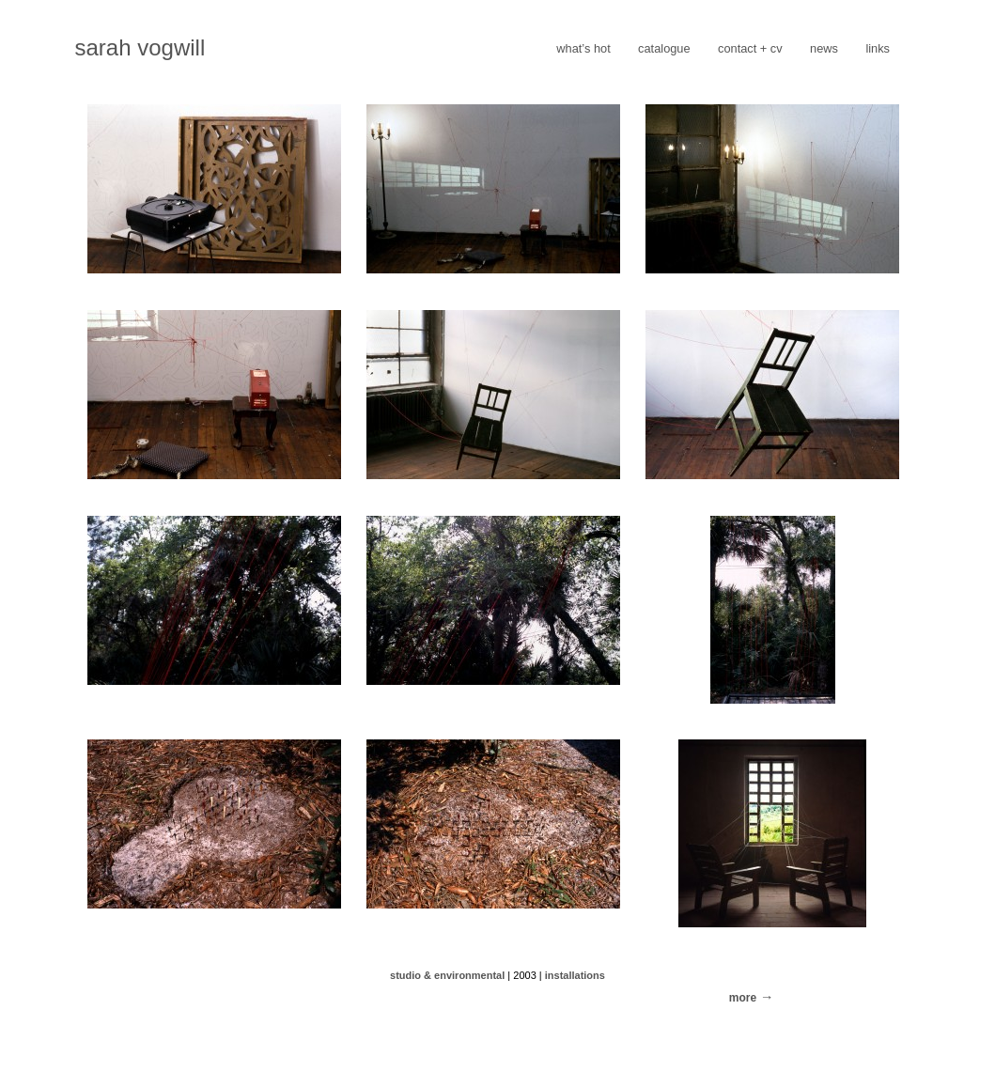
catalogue (664, 48)
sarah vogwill (140, 47)
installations (575, 975)
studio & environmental (447, 975)
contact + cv (750, 48)
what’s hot (583, 48)
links (877, 48)
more (742, 997)
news (824, 48)
